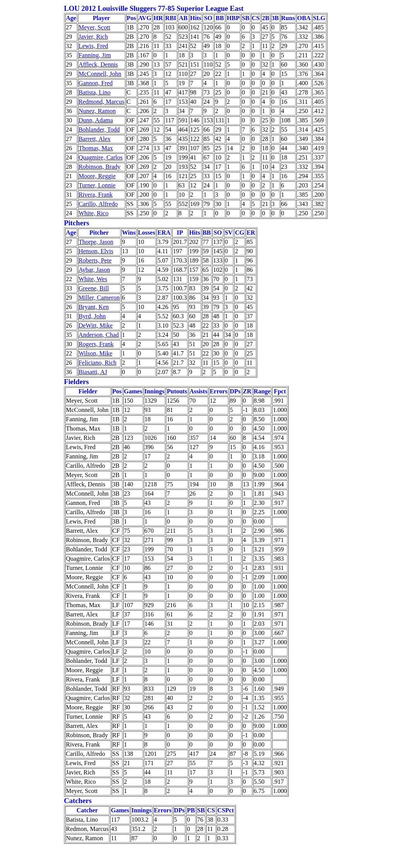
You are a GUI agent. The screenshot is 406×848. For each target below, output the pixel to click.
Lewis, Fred (93, 46)
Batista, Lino (95, 92)
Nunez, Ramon (97, 111)
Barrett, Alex (95, 139)
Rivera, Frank (96, 194)
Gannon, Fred (96, 83)
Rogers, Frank (96, 344)
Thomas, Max (96, 148)
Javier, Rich (93, 36)
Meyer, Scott (94, 27)
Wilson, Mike (95, 353)
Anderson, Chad (99, 334)
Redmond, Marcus (101, 101)
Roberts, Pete (95, 260)
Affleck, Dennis (98, 64)
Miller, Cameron (99, 297)
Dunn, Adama (96, 120)
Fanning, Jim (95, 55)
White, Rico (93, 213)
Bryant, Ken (94, 307)
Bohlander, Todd (99, 129)
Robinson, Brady (99, 166)
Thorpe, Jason (96, 242)
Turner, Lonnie (97, 185)
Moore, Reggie (97, 176)
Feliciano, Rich (98, 362)
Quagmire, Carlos (101, 157)
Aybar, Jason (94, 269)
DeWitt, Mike (96, 325)
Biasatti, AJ (93, 372)
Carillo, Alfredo (98, 204)
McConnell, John (100, 73)
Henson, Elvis (96, 251)
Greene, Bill (94, 288)
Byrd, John (92, 316)
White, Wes (93, 279)
